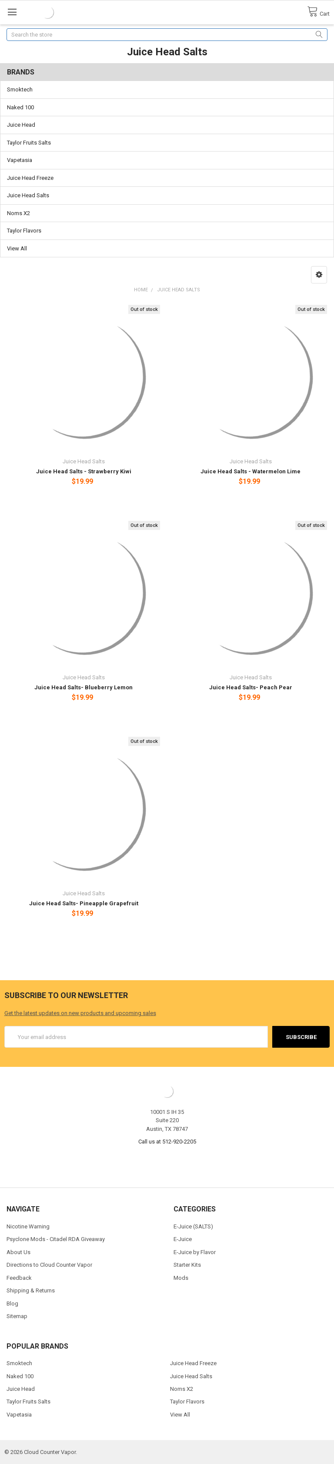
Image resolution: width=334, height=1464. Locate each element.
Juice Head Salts (28, 195)
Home (141, 290)
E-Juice (183, 1239)
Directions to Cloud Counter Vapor (49, 1265)
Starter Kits (187, 1265)
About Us (18, 1252)
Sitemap (17, 1316)
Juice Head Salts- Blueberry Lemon (83, 687)
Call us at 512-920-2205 (167, 1141)
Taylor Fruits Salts (29, 142)
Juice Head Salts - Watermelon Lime (250, 471)
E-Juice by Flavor (195, 1252)
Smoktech (20, 89)
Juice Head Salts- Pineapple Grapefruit (83, 903)
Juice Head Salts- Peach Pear (250, 687)
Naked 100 (20, 107)
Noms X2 (18, 213)
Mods (181, 1278)
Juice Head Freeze (30, 178)
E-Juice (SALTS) (193, 1226)
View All (17, 248)
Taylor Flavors (24, 230)
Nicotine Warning (28, 1226)
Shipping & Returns (31, 1290)
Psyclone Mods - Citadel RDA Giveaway (56, 1239)
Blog (12, 1303)
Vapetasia (19, 160)
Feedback (19, 1278)
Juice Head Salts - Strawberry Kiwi (83, 471)
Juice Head (21, 124)
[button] (319, 274)
